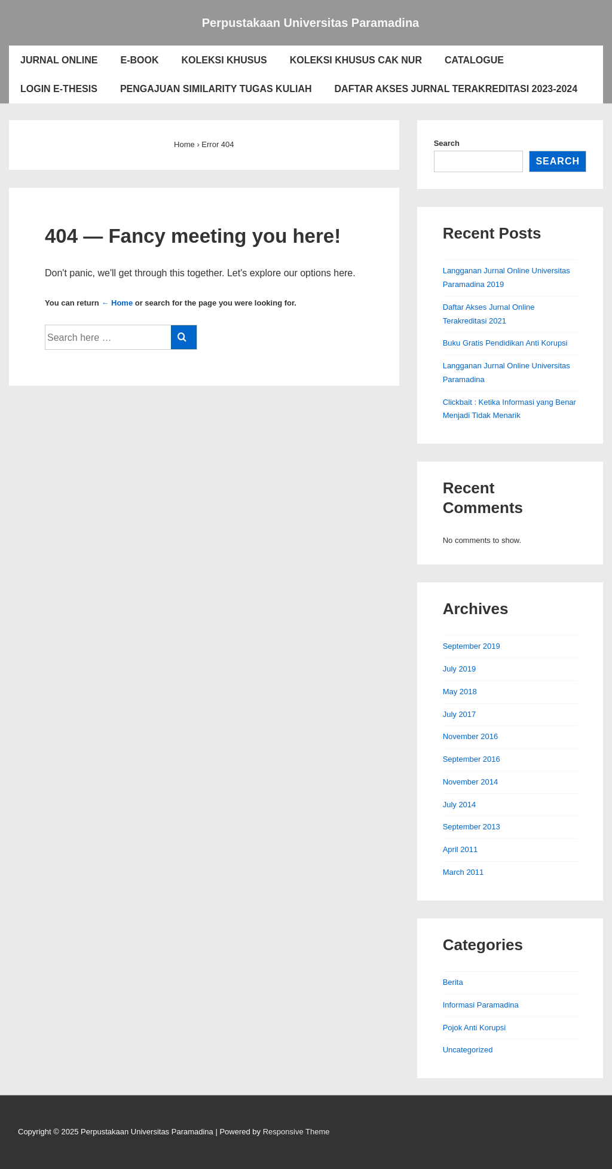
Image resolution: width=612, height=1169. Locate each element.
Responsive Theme (296, 1131)
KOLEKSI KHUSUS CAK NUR (356, 60)
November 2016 (470, 736)
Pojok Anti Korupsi (474, 1027)
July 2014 (459, 804)
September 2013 (471, 826)
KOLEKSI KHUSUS (224, 60)
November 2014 (470, 781)
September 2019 (471, 646)
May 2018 (460, 691)
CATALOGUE (474, 60)
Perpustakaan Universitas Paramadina (311, 22)
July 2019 (459, 668)
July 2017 (459, 714)
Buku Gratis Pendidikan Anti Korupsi (505, 342)
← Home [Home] (117, 302)
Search (447, 143)
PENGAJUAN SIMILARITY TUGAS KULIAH (216, 89)
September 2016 (471, 759)
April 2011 (460, 849)
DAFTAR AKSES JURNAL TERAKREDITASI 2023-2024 (456, 89)
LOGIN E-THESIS (58, 89)
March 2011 (463, 872)
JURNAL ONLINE (59, 60)
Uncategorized (468, 1049)
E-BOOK (140, 60)
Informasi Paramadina (481, 1004)
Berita (453, 982)
